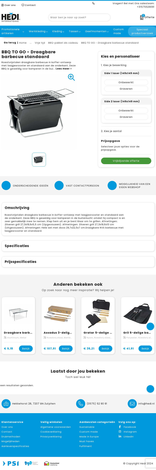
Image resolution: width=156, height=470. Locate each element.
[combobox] (76, 17)
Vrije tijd (40, 42)
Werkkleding (37, 31)
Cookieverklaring (50, 431)
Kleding (57, 31)
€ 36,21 (89, 348)
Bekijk (26, 348)
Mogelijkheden (11, 441)
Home (23, 42)
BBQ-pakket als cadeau (63, 42)
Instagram (127, 431)
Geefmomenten (96, 31)
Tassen (73, 31)
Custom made (88, 431)
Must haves (86, 441)
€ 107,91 (50, 348)
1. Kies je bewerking (113, 65)
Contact (29, 5)
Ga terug (10, 42)
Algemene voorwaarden (55, 427)
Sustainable (87, 427)
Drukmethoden (11, 436)
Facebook (127, 427)
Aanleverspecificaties (15, 446)
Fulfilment (85, 446)
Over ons (9, 5)
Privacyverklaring (51, 436)
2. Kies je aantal (111, 131)
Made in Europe (89, 436)
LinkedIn (126, 436)
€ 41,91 (128, 348)
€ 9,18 (8, 348)
